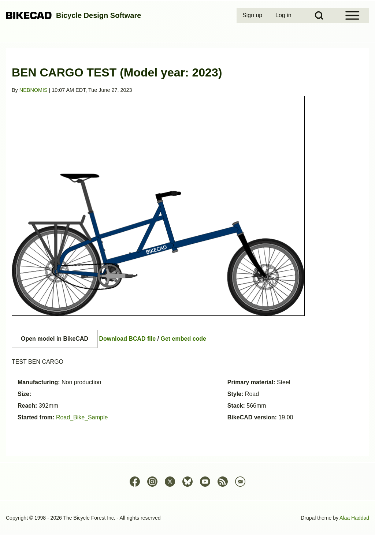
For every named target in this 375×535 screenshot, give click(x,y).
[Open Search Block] (318, 15)
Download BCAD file (127, 339)
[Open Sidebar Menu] (352, 15)
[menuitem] (253, 15)
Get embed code (183, 339)
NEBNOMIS (33, 90)
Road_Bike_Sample (82, 417)
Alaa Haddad (354, 518)
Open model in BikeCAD (54, 339)
